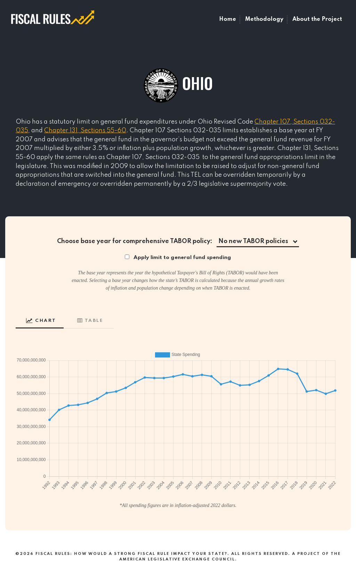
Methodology (264, 19)
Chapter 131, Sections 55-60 (85, 130)
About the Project (317, 19)
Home (227, 19)
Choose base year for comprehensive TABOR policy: (134, 241)
